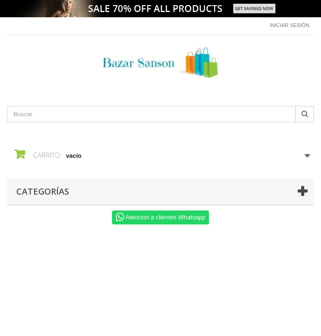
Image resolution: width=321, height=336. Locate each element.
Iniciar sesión (289, 25)
